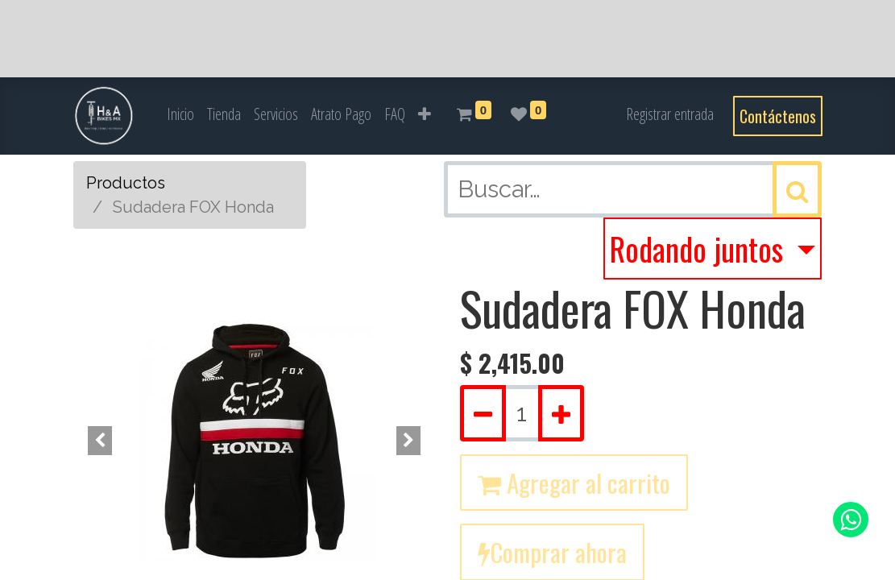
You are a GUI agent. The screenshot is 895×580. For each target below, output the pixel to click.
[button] (424, 114)
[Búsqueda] (797, 189)
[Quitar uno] (483, 413)
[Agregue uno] (561, 413)
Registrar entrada (670, 114)
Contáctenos (778, 116)
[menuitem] (180, 114)
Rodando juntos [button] (700, 248)
